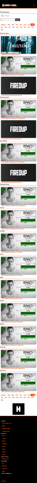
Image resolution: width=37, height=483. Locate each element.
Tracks (3, 449)
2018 (6, 27)
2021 (29, 25)
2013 (25, 27)
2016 (13, 27)
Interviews (4, 444)
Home (2, 16)
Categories (3, 25)
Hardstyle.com (5, 459)
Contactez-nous (6, 431)
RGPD (3, 426)
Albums (4, 441)
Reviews (4, 452)
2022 (25, 25)
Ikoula (3, 471)
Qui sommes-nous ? (7, 423)
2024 (17, 25)
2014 (21, 27)
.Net (3, 463)
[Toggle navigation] (34, 5)
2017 (9, 27)
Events (3, 454)
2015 (17, 27)
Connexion (3, 481)
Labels (3, 446)
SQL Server (4, 468)
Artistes (4, 438)
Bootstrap (4, 466)
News (3, 435)
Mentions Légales (6, 428)
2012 (29, 27)
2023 (21, 25)
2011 (32, 27)
